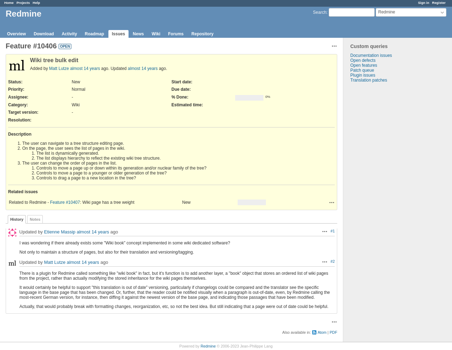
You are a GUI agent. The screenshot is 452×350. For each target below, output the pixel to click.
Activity (69, 33)
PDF (333, 332)
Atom (321, 332)
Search (319, 12)
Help (36, 3)
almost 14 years (85, 68)
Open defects (362, 60)
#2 (333, 261)
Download (44, 33)
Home (9, 3)
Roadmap (94, 33)
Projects (23, 3)
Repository (202, 33)
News (138, 33)
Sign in (423, 3)
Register (439, 3)
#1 (333, 231)
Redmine (208, 346)
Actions (332, 202)
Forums (176, 33)
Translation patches (368, 80)
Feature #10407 (65, 202)
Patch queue (362, 70)
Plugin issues (362, 75)
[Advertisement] (378, 193)
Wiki (155, 33)
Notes (35, 219)
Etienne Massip (60, 232)
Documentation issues (371, 55)
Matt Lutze (59, 68)
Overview (16, 33)
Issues (118, 33)
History (16, 219)
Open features (363, 65)
